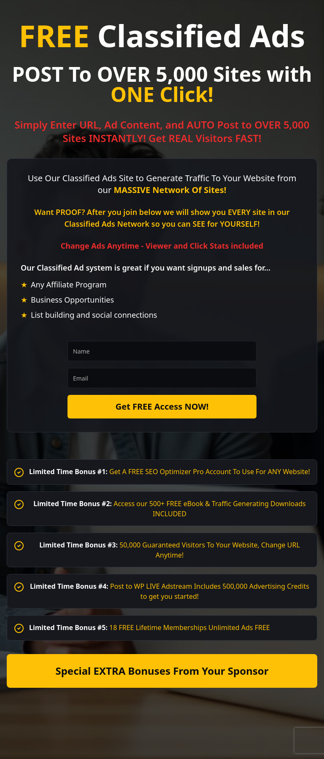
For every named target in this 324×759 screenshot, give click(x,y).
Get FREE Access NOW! (162, 406)
